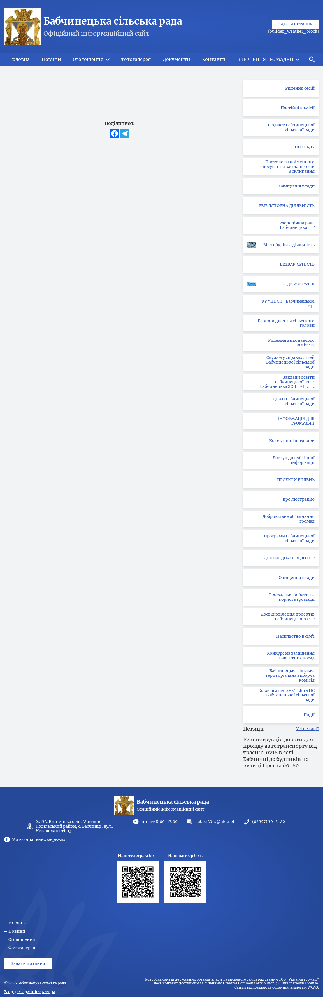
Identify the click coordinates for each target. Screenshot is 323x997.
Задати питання (295, 34)
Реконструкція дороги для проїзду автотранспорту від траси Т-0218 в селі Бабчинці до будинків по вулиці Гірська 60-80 (280, 752)
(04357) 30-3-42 (268, 821)
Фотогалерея (21, 948)
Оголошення (21, 939)
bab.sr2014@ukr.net (214, 821)
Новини (16, 931)
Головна (17, 923)
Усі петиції (307, 729)
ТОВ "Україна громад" (299, 979)
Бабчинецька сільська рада (112, 21)
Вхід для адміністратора (29, 991)
